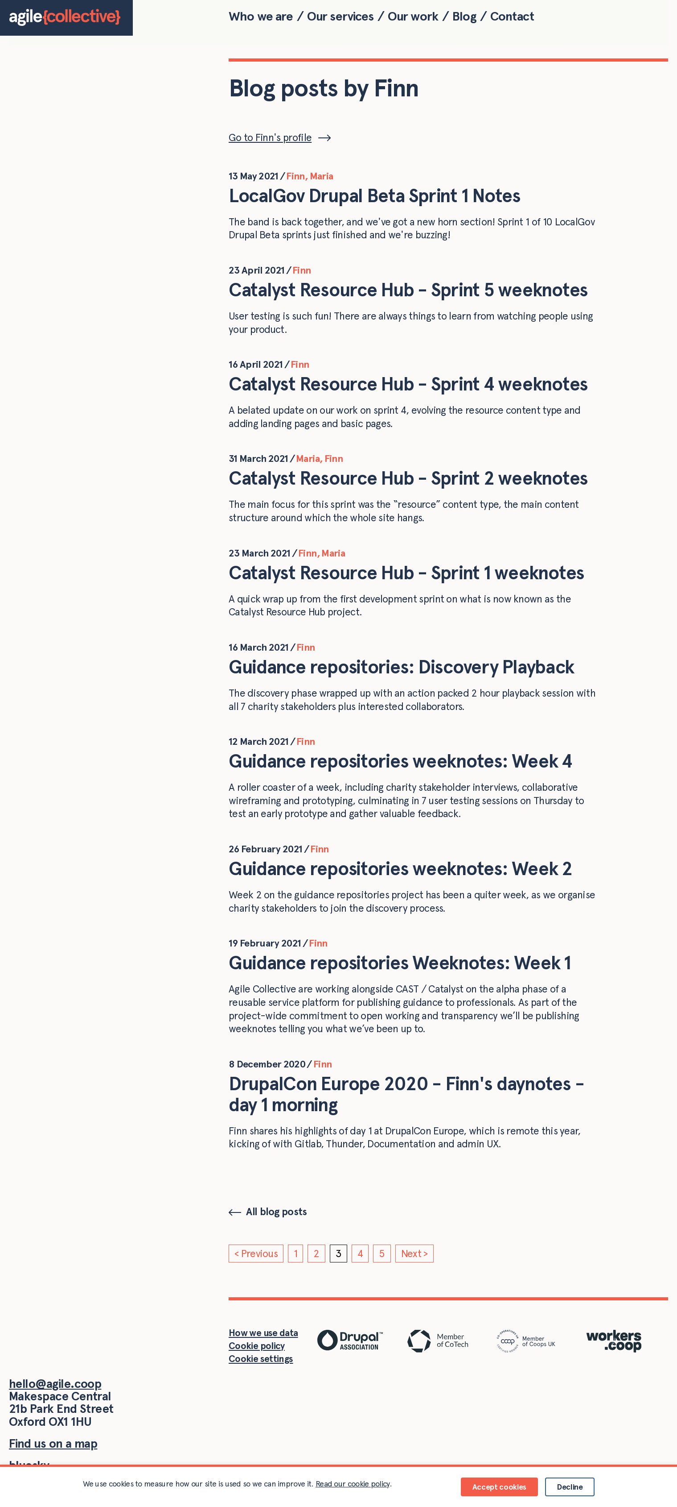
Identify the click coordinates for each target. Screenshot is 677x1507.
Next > (414, 1253)
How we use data (263, 1332)
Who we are (261, 16)
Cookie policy (257, 1345)
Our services (340, 16)
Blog (464, 16)
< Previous (256, 1253)
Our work (413, 16)
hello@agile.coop (55, 1383)
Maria (321, 176)
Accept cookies (499, 1486)
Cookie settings (261, 1358)
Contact (512, 16)
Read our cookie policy (353, 1483)
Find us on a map (53, 1443)
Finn (295, 176)
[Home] (66, 18)
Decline (570, 1486)
